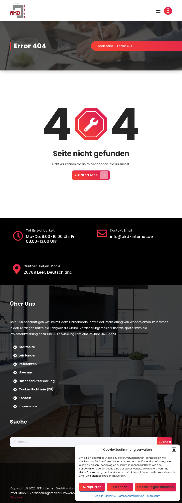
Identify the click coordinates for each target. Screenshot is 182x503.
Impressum (153, 496)
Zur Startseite (91, 175)
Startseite (105, 46)
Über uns (26, 372)
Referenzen (28, 364)
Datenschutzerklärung (131, 496)
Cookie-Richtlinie (105, 496)
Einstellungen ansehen (155, 487)
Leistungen (27, 355)
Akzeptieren (92, 487)
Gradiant (16, 497)
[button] (174, 450)
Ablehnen (120, 487)
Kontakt (25, 398)
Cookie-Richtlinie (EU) (36, 389)
